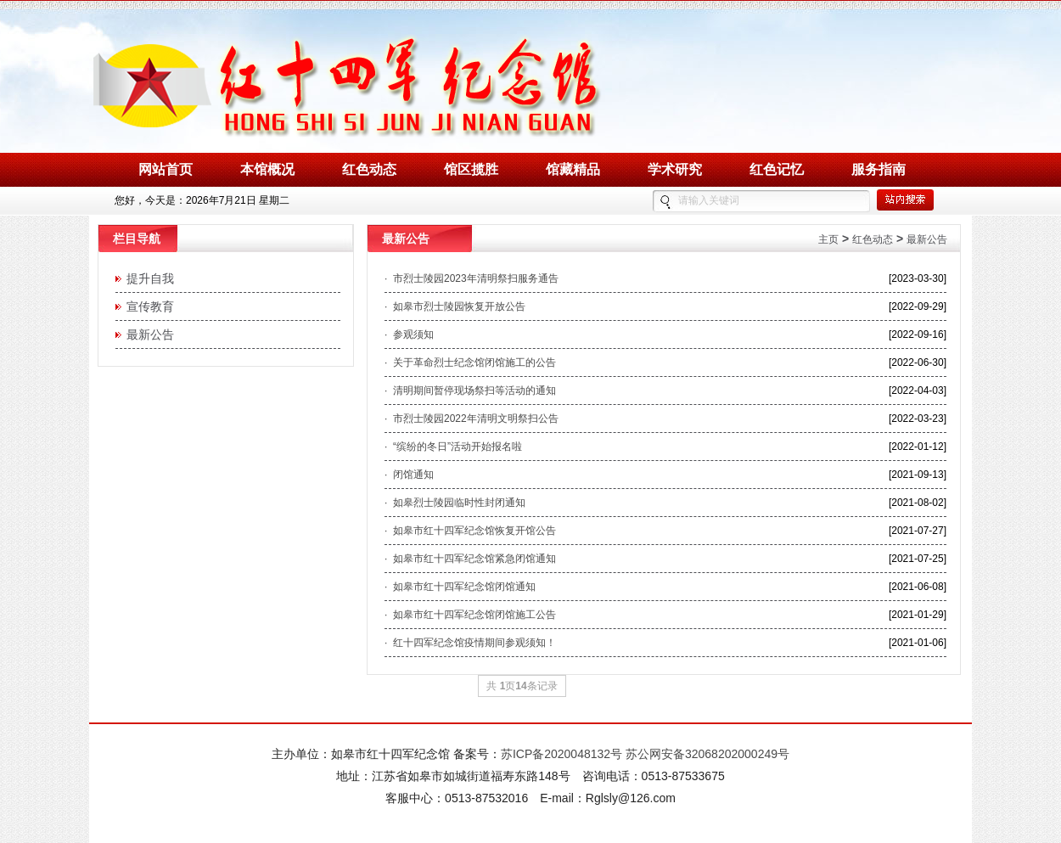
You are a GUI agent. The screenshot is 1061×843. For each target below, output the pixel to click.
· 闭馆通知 (409, 475)
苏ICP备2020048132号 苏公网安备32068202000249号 (645, 754)
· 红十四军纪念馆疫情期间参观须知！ (470, 643)
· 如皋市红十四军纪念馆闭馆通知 (460, 587)
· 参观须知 (409, 334)
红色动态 (369, 169)
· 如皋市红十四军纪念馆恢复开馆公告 (470, 531)
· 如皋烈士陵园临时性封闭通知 (455, 503)
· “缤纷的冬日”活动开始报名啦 (453, 446)
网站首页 (165, 169)
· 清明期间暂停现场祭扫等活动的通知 (470, 390)
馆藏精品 (573, 169)
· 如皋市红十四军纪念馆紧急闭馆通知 (470, 559)
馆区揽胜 (471, 169)
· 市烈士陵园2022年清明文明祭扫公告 (472, 418)
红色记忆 (776, 169)
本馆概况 (267, 169)
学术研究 (675, 169)
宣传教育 (147, 306)
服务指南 (878, 169)
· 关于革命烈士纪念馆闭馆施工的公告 (470, 362)
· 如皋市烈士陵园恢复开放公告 (455, 306)
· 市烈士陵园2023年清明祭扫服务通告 (472, 278)
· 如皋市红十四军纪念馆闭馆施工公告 (470, 615)
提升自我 (147, 278)
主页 (828, 239)
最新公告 (147, 334)
